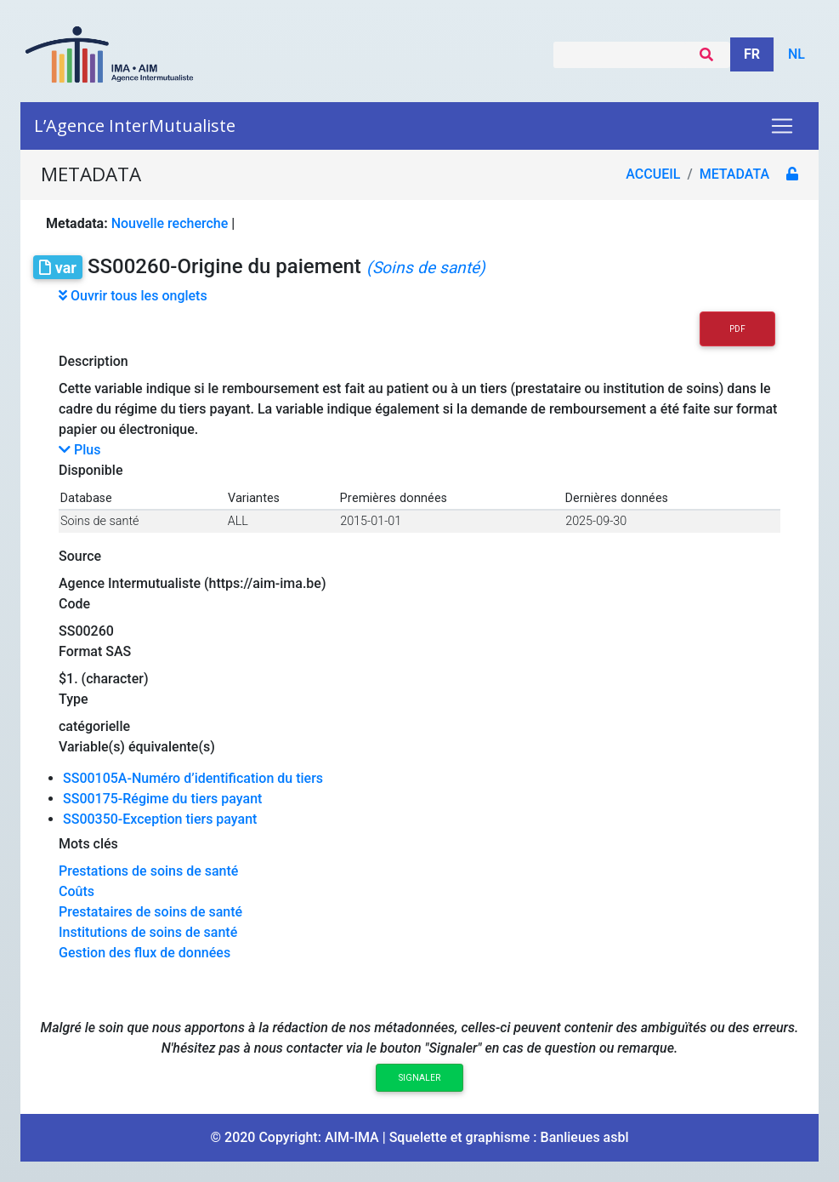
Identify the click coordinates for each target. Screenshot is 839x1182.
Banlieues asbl (585, 1137)
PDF (737, 329)
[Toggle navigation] (782, 126)
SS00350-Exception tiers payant (160, 819)
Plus (79, 450)
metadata (734, 174)
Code (74, 604)
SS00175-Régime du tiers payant (162, 799)
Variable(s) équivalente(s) (137, 747)
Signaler (419, 1077)
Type (73, 699)
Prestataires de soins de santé (150, 912)
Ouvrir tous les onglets (133, 296)
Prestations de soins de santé (148, 871)
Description (93, 361)
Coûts (76, 891)
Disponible (90, 470)
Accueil (653, 174)
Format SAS (95, 651)
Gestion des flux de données (144, 953)
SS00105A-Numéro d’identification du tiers (193, 778)
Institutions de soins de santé (148, 932)
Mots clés (88, 844)
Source (80, 556)
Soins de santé (99, 521)
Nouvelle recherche (170, 223)
